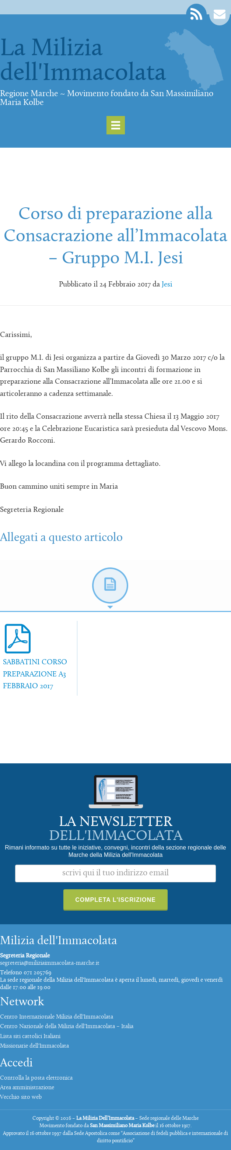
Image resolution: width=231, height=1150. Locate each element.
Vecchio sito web (21, 1097)
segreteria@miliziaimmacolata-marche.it (49, 963)
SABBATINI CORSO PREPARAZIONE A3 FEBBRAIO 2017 (35, 674)
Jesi (167, 284)
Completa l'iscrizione (115, 900)
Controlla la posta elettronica (36, 1078)
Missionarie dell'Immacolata (34, 1046)
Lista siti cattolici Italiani (30, 1037)
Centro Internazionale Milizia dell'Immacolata (56, 1017)
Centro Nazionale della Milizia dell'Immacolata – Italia (66, 1027)
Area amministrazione (27, 1088)
